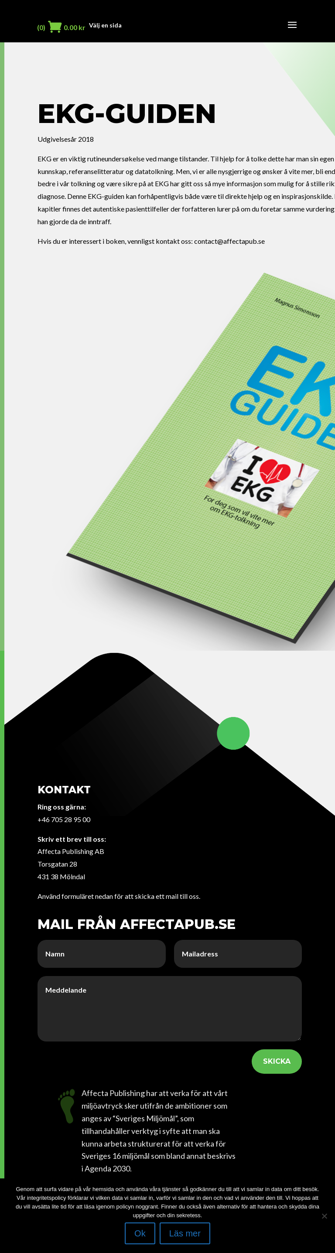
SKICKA (277, 1061)
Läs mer (185, 1233)
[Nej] (324, 1216)
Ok (140, 1233)
